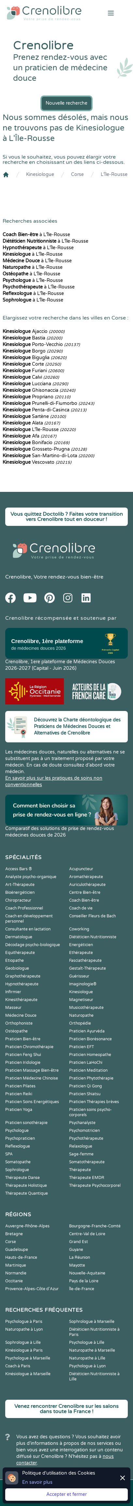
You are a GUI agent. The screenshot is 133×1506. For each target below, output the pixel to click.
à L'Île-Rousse (36, 234)
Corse (77, 174)
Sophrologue (17, 1170)
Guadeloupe (16, 1249)
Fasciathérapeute (85, 960)
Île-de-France (81, 1289)
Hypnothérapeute (21, 984)
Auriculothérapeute (87, 884)
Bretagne (14, 1234)
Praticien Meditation (88, 1070)
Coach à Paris (17, 1366)
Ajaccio (34, 331)
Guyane (76, 1249)
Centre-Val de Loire (87, 1234)
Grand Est (78, 1241)
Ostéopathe (16, 1031)
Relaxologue (80, 1146)
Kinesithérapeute (21, 999)
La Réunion (79, 1257)
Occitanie (14, 1281)
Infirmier (13, 992)
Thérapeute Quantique (26, 1193)
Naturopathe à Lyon (24, 1329)
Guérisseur (79, 976)
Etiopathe (14, 960)
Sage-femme (81, 1154)
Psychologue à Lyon (87, 1366)
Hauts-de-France (21, 1257)
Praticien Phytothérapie (91, 1078)
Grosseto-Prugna (45, 449)
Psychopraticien (20, 1138)
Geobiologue (17, 968)
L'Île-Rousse (114, 174)
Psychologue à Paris (23, 1321)
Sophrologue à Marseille (91, 1321)
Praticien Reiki (18, 1094)
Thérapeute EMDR (86, 1177)
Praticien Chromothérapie (29, 1047)
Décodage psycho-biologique (32, 945)
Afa (29, 436)
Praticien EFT (81, 1047)
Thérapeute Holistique (26, 1185)
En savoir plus (37, 1482)
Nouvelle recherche (66, 103)
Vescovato (37, 462)
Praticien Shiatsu (84, 1094)
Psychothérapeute (86, 1138)
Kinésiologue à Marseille (28, 1374)
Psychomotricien (84, 1130)
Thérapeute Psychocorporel (95, 1185)
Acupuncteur (81, 869)
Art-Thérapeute (20, 884)
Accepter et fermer (66, 1494)
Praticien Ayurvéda (87, 1031)
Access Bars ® (18, 869)
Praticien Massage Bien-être (32, 1070)
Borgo (33, 351)
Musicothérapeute (86, 1007)
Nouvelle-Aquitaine (87, 1273)
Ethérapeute (81, 952)
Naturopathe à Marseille (92, 1350)
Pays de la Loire (83, 1281)
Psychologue (17, 1130)
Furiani (33, 370)
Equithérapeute (20, 952)
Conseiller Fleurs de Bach (92, 916)
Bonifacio (36, 442)
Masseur (13, 1007)
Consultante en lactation (28, 929)
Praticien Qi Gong (85, 1086)
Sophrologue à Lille (23, 1342)
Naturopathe (81, 1015)
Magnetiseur (81, 999)
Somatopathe (18, 1162)
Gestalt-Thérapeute (87, 968)
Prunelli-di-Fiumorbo (48, 403)
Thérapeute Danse (22, 1177)
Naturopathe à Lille (87, 1358)
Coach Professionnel (24, 908)
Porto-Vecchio (41, 344)
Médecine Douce (21, 1015)
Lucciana (35, 384)
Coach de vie (81, 908)
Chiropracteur (18, 900)
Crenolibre (18, 577)
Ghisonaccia (39, 390)
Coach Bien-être (84, 900)
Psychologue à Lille (86, 1342)
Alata (31, 423)
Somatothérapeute (87, 1162)
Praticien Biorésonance (90, 1039)
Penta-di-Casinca (44, 410)
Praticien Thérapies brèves (94, 1101)
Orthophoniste (19, 1023)
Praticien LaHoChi (85, 1062)
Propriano (36, 397)
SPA (9, 1154)
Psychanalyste (82, 1122)
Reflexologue (17, 1146)
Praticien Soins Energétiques (32, 1101)
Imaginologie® (82, 984)
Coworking (79, 929)
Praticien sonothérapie (26, 1122)
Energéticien (81, 945)
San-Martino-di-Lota (48, 456)
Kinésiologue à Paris (24, 1350)
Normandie (15, 1273)
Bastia (32, 338)
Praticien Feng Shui (23, 1054)
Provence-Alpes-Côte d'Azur (32, 1289)
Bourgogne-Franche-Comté (95, 1226)
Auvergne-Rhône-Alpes (27, 1226)
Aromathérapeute (86, 876)
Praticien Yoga (18, 1109)
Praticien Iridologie (22, 1062)
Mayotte (77, 1265)
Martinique (15, 1265)
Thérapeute (80, 1170)
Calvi (31, 377)
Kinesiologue (40, 174)
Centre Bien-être (84, 892)
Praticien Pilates (20, 1086)
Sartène (34, 416)
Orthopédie (80, 1023)
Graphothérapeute (22, 976)
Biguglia (34, 357)
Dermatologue (18, 937)
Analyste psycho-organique (30, 876)
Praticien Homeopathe (90, 1054)
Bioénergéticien (20, 892)
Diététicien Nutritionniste (92, 937)
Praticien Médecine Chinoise (31, 1078)
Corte (32, 364)
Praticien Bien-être (22, 1039)
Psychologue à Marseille (27, 1358)
